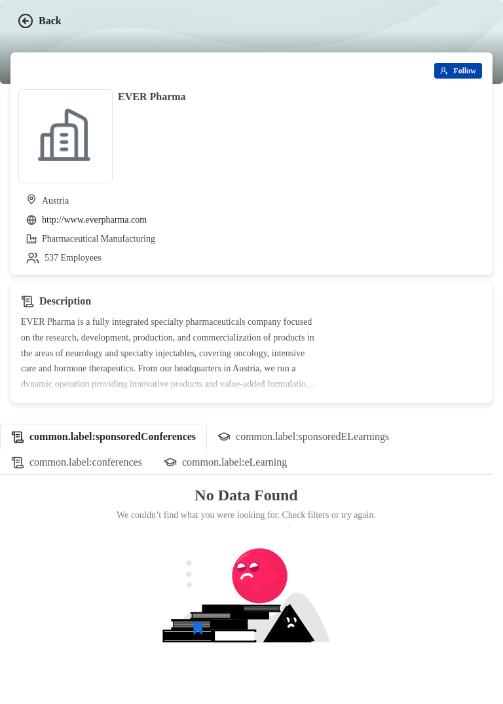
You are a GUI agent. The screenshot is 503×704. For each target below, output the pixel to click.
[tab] (103, 437)
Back (40, 21)
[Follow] (458, 71)
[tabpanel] (246, 584)
